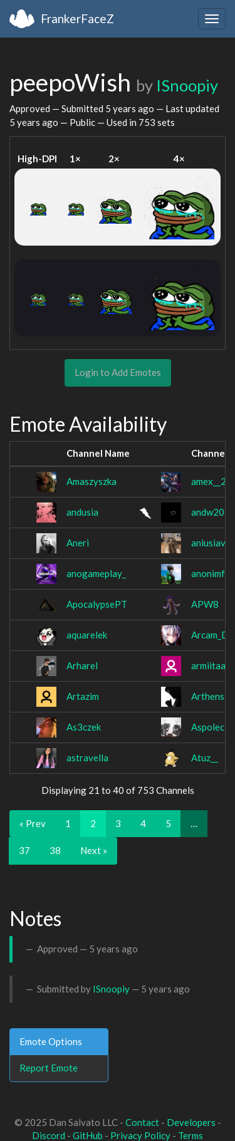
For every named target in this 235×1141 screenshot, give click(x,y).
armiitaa (208, 665)
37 (24, 850)
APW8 (205, 604)
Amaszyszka (91, 481)
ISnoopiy (187, 85)
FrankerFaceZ (77, 18)
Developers (191, 1122)
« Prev (32, 823)
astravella (87, 757)
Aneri (77, 542)
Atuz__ (204, 757)
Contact (142, 1122)
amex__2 (208, 481)
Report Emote (48, 1067)
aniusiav (208, 542)
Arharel (82, 665)
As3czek (83, 726)
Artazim (82, 696)
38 (55, 850)
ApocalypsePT (96, 604)
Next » (93, 850)
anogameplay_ (96, 573)
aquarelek (86, 634)
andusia (82, 512)
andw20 (207, 512)
